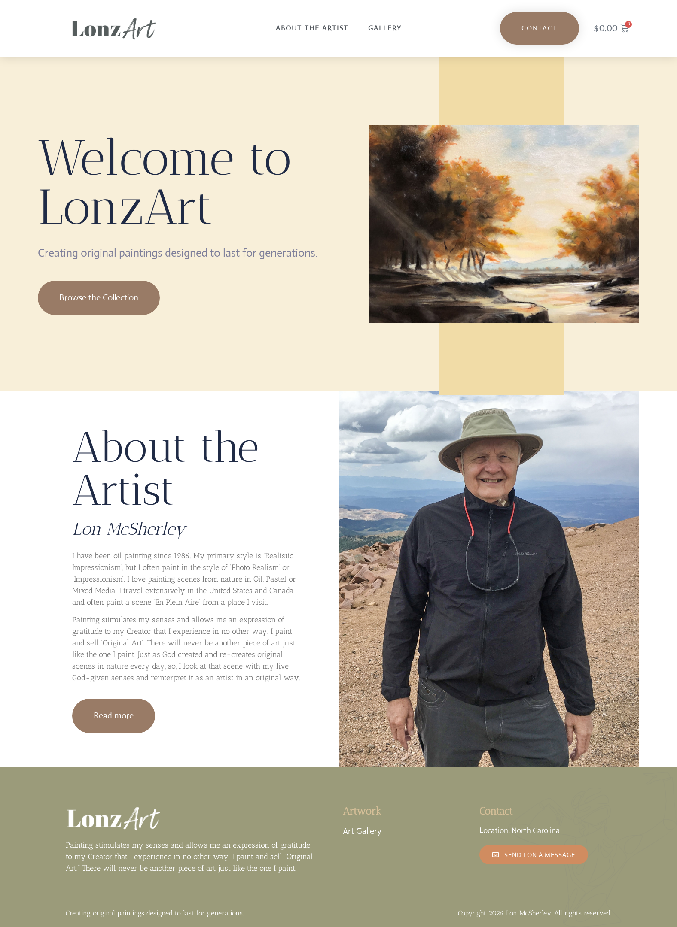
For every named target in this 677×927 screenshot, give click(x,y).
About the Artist (312, 28)
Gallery (385, 28)
